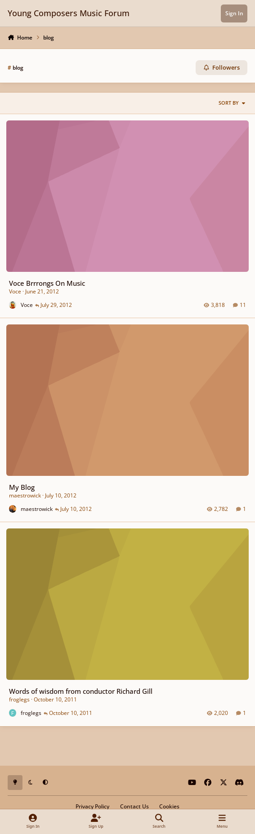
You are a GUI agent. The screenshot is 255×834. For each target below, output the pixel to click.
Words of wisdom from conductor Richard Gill (80, 691)
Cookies (169, 806)
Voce (15, 291)
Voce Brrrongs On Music (47, 283)
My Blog (22, 487)
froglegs (19, 700)
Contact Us (134, 806)
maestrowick (25, 496)
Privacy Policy (92, 806)
